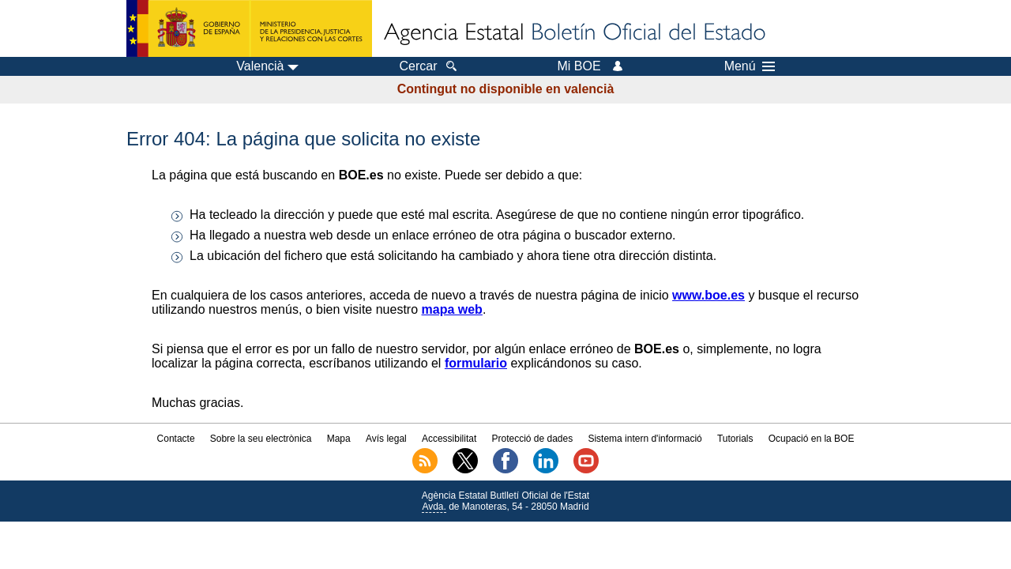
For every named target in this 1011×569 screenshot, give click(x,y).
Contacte (176, 438)
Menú (749, 66)
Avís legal (386, 438)
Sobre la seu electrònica (261, 438)
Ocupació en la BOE (812, 438)
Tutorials (735, 438)
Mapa (339, 438)
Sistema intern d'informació (644, 438)
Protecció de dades (532, 438)
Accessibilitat (449, 438)
